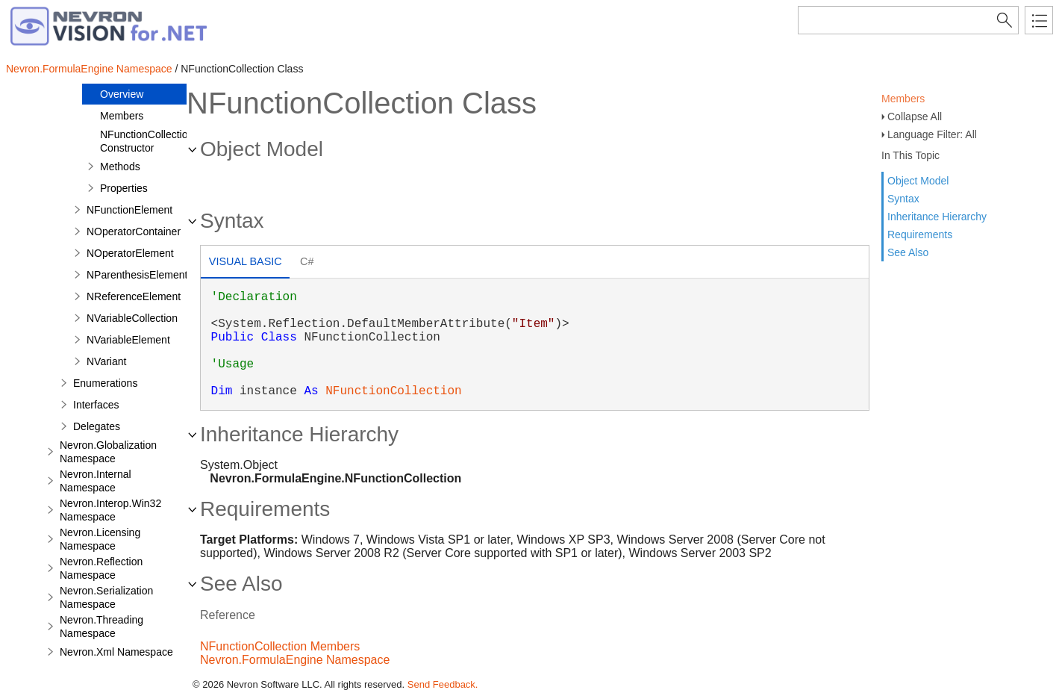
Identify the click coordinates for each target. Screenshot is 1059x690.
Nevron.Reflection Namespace (101, 568)
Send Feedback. (442, 684)
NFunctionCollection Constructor (146, 141)
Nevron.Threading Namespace (101, 626)
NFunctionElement (129, 210)
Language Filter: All (932, 134)
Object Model (918, 181)
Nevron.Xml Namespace (116, 652)
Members (903, 99)
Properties (124, 188)
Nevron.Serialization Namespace (106, 597)
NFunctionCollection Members (280, 646)
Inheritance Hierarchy (937, 217)
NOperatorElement (130, 253)
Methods (120, 166)
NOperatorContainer (134, 231)
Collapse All (914, 116)
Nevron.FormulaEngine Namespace (89, 69)
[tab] (245, 263)
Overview (121, 94)
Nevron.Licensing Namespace (100, 539)
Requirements (919, 234)
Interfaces (96, 405)
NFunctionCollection (393, 391)
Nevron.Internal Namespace (95, 481)
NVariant (106, 361)
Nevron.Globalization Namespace (108, 451)
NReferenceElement (134, 296)
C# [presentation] (306, 261)
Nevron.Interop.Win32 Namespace (110, 510)
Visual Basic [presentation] (245, 261)
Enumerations (105, 383)
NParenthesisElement (137, 275)
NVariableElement (128, 340)
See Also (907, 252)
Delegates (96, 426)
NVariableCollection (132, 318)
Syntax (903, 199)
